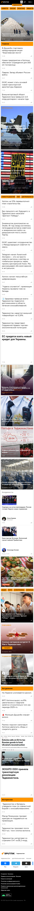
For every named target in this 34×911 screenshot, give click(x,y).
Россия (28, 858)
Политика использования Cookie (10, 883)
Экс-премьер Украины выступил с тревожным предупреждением (15, 134)
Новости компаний (6, 879)
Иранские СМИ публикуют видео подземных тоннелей (15, 188)
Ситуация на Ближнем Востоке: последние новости (16, 171)
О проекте (4, 874)
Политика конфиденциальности (10, 881)
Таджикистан (5, 858)
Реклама (18, 876)
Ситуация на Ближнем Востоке (12, 656)
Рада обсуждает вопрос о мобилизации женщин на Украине (16, 139)
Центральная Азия (18, 858)
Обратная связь (5, 890)
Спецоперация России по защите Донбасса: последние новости (15, 128)
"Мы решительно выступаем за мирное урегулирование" (13, 183)
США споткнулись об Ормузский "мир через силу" (17, 176)
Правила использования (8, 876)
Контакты (10, 874)
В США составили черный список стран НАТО (15, 179)
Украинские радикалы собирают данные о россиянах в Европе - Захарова (14, 144)
